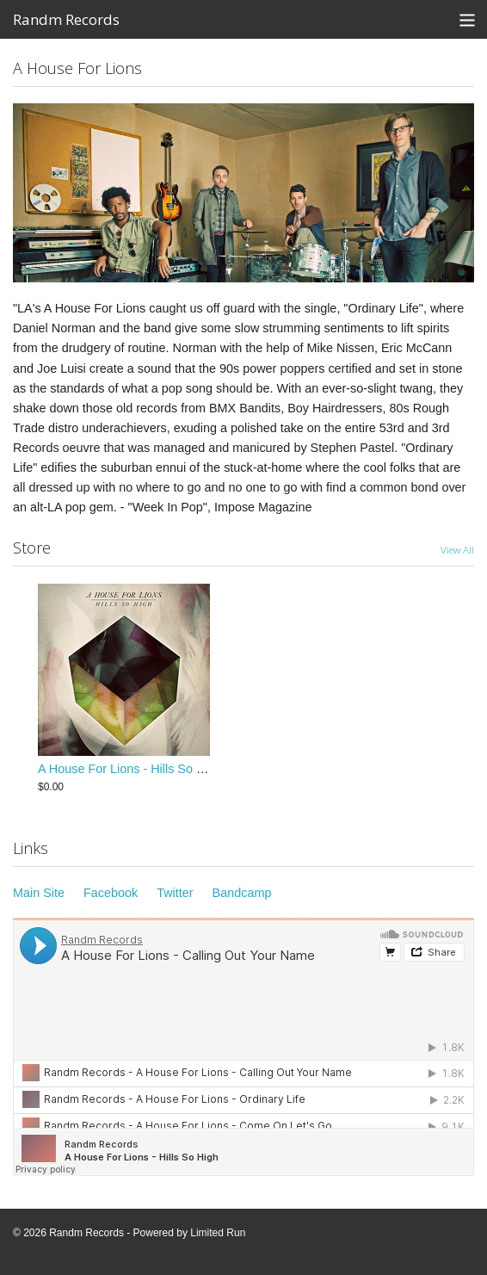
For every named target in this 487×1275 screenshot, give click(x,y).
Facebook (110, 893)
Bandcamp (242, 893)
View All (457, 549)
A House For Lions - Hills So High (130, 769)
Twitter (175, 893)
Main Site (39, 893)
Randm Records (66, 19)
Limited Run (217, 1233)
